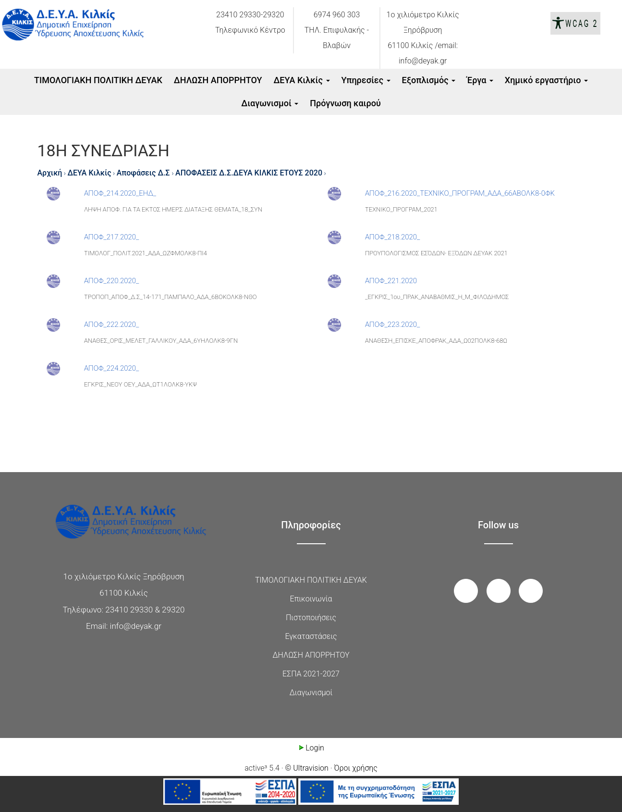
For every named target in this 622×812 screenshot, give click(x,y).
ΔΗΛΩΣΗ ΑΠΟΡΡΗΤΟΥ (218, 80)
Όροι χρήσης (356, 768)
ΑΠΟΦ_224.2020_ (111, 368)
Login (311, 747)
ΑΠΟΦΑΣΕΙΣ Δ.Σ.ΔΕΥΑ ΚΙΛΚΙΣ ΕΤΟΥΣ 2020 (248, 172)
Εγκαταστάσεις (311, 636)
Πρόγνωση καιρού (345, 103)
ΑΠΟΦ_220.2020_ (111, 280)
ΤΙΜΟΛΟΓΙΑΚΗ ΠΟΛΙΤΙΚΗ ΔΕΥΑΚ (98, 80)
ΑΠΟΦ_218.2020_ (392, 237)
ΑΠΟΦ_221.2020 (391, 280)
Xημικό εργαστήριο (546, 80)
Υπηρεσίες (365, 80)
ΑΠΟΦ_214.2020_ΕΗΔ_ (120, 193)
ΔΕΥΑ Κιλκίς (301, 80)
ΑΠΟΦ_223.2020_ (392, 324)
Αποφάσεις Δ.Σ (144, 172)
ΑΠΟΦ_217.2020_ (111, 237)
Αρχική (49, 172)
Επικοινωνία (311, 598)
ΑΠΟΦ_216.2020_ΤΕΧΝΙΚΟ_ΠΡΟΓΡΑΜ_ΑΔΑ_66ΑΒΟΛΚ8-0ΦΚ (460, 193)
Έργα (480, 80)
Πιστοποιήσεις (311, 617)
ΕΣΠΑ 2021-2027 (311, 673)
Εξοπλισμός (429, 80)
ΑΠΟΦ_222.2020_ (111, 324)
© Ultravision (307, 768)
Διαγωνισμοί (269, 103)
